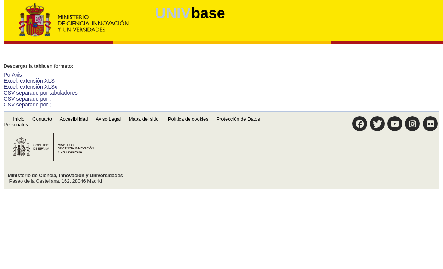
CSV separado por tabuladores (41, 93)
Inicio (18, 119)
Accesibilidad (74, 119)
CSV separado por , (27, 99)
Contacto (42, 119)
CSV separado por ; (27, 105)
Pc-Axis (13, 75)
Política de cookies (188, 119)
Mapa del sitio (144, 119)
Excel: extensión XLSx (30, 87)
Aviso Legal (108, 119)
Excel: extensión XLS (29, 81)
